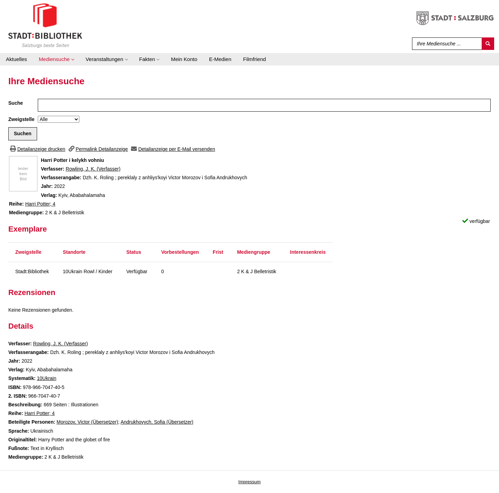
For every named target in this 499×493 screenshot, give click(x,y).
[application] (56, 59)
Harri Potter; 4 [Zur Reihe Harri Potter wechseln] (40, 204)
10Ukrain (46, 378)
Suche (15, 103)
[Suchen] (488, 43)
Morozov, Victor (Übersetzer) (87, 422)
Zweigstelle (21, 119)
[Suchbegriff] (445, 44)
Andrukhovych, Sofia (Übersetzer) (157, 422)
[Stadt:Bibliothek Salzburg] (45, 25)
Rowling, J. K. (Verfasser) (93, 169)
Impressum (249, 481)
